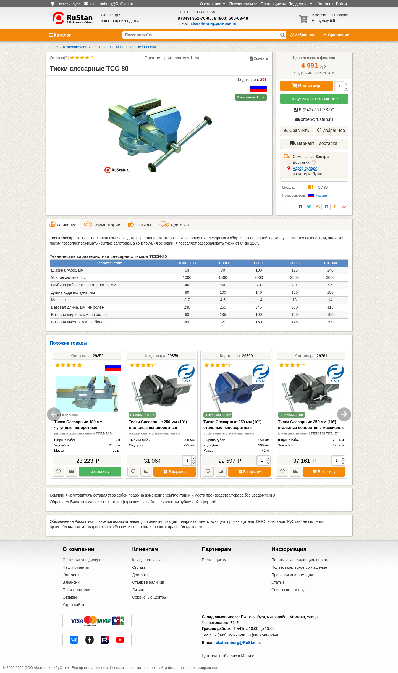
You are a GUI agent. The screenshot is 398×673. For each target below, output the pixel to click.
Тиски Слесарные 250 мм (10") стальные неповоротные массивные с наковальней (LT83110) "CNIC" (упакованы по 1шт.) (159, 433)
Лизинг (138, 590)
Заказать (100, 471)
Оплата (138, 567)
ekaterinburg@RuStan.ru (238, 642)
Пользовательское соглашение (299, 567)
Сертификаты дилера (81, 560)
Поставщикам (273, 4)
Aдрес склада (305, 168)
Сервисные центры (149, 597)
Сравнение (336, 35)
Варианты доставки (313, 143)
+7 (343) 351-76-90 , (229, 635)
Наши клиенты (75, 567)
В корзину (306, 85)
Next (344, 414)
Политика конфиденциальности (300, 560)
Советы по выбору (288, 590)
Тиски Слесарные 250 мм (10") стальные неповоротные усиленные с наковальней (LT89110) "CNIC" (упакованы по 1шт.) (234, 433)
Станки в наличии (148, 582)
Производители (76, 590)
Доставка (140, 575)
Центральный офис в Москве (228, 656)
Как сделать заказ (148, 560)
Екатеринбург (68, 4)
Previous (54, 414)
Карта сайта (73, 604)
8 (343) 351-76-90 (195, 18)
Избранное (303, 35)
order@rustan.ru (314, 119)
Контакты (324, 4)
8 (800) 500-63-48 (231, 18)
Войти (341, 4)
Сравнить (296, 130)
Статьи (277, 582)
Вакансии (71, 582)
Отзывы (69, 597)
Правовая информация (292, 575)
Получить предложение (314, 98)
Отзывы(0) (59, 58)
